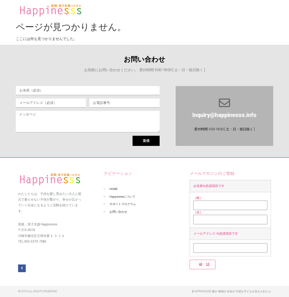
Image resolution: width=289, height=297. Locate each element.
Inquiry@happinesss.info (224, 115)
